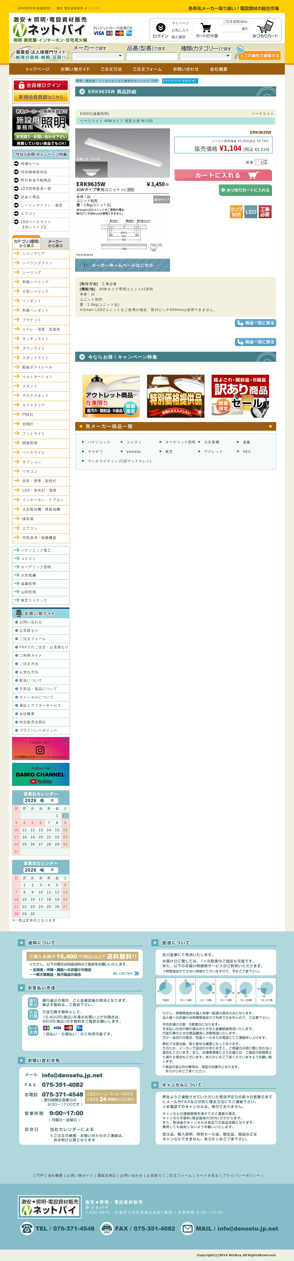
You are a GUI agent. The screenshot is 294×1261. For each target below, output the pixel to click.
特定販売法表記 (33, 722)
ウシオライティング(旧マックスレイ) (120, 461)
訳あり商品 (30, 197)
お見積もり (29, 630)
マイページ (180, 23)
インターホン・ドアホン (43, 500)
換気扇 (28, 519)
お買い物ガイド (80, 1175)
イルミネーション (37, 377)
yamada (134, 452)
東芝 (169, 452)
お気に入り (180, 30)
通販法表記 (106, 1175)
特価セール (30, 164)
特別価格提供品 (34, 172)
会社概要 (27, 714)
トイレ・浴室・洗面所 (41, 329)
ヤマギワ (95, 452)
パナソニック (99, 442)
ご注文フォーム (33, 639)
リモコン (30, 471)
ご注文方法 (29, 664)
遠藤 (246, 442)
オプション (31, 462)
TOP (40, 1175)
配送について (31, 680)
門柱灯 (28, 415)
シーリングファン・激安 (42, 205)
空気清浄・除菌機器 (39, 538)
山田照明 (28, 592)
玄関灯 (28, 424)
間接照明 (30, 443)
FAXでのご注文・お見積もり (44, 647)
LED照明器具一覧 (36, 189)
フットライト (33, 434)
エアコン (28, 214)
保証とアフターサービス (40, 705)
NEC (247, 452)
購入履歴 (178, 37)
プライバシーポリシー (38, 730)
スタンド (30, 386)
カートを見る (207, 1175)
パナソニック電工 (36, 550)
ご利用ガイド (31, 655)
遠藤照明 (28, 584)
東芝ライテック (34, 600)
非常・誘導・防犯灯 (39, 481)
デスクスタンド (35, 396)
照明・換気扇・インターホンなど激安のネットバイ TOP (117, 80)
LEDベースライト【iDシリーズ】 (36, 224)
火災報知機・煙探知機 (41, 509)
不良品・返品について (38, 689)
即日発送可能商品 (36, 180)
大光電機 (211, 442)
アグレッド (213, 452)
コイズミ (134, 442)
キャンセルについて (37, 697)
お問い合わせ (31, 622)
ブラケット (31, 320)
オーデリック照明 (180, 442)
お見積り (154, 1175)
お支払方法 (29, 672)
